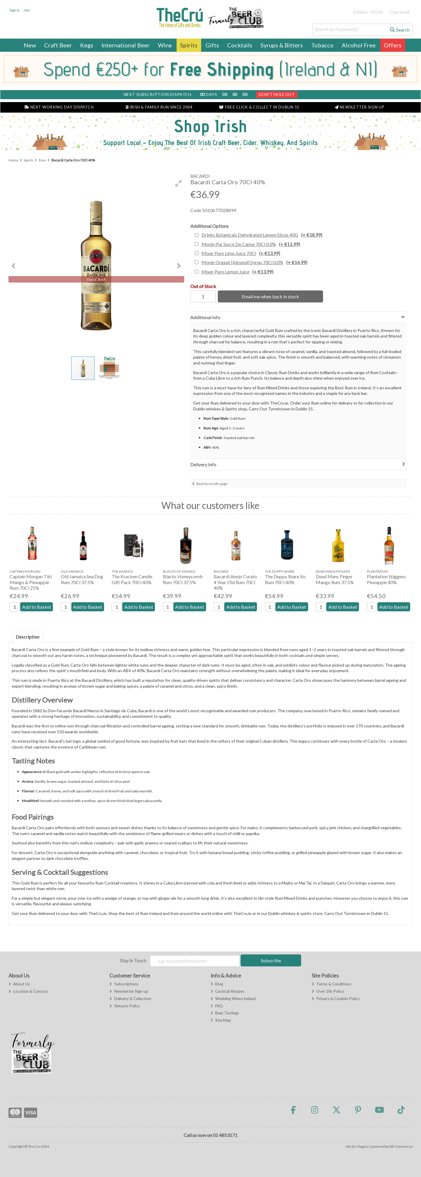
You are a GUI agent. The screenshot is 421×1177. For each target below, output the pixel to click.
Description (27, 636)
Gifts (212, 45)
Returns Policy (124, 1006)
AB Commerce (401, 1147)
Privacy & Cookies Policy (336, 998)
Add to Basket (36, 607)
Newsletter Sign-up (128, 991)
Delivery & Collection (130, 998)
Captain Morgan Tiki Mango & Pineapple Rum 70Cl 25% (31, 582)
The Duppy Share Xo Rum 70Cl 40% (285, 579)
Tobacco (322, 45)
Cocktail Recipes (227, 991)
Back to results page (211, 483)
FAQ (216, 1006)
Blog (216, 984)
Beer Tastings (224, 1013)
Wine (165, 45)
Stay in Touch (133, 960)
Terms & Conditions (331, 984)
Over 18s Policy (328, 991)
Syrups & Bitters (281, 45)
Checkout (399, 12)
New (30, 45)
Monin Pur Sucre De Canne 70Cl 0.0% (250, 244)
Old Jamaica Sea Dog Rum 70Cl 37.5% (82, 579)
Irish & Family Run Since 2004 (159, 107)
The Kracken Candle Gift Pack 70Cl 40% (132, 579)
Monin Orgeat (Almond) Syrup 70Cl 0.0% (254, 262)
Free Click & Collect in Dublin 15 (259, 107)
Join (26, 10)
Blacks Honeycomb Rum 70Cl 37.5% (183, 579)
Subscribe (271, 960)
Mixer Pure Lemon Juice (237, 271)
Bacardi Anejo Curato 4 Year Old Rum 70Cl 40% (235, 582)
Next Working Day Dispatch (59, 107)
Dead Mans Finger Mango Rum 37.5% (335, 579)
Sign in (15, 10)
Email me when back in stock (269, 296)
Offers (392, 45)
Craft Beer (58, 45)
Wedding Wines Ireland (233, 998)
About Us (19, 984)
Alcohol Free (359, 45)
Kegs (86, 45)
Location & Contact (28, 991)
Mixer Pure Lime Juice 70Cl (240, 253)
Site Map (220, 1020)
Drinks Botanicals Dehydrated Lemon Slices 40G (261, 235)
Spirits (188, 45)
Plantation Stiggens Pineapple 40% (386, 579)
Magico (362, 1147)
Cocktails (239, 45)
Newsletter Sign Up (359, 107)
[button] (178, 183)
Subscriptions (123, 984)
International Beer (125, 45)
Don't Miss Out (277, 94)
